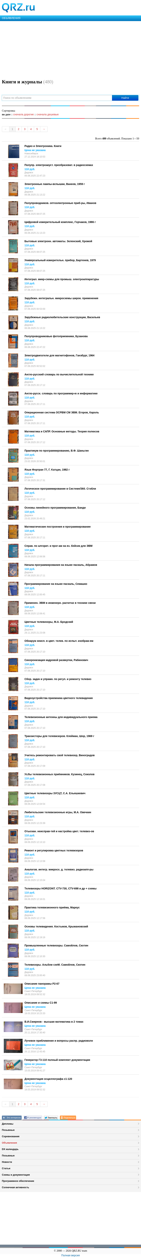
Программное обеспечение (18, 1181)
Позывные (8, 1130)
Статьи (6, 1168)
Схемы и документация (16, 1174)
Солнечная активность (15, 1187)
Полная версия (70, 1255)
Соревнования (10, 1136)
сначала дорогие (23, 114)
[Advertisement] (70, 49)
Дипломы (7, 1123)
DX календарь (10, 1149)
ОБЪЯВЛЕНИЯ (11, 18)
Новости (7, 1162)
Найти (125, 97)
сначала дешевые (48, 114)
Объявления (9, 1142)
